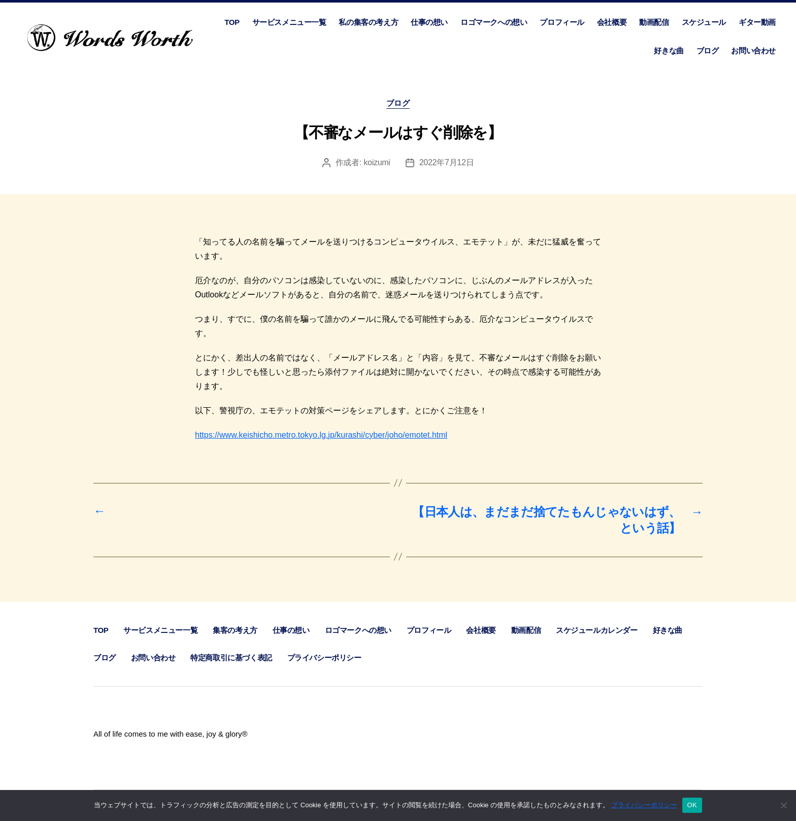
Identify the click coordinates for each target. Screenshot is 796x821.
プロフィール (562, 22)
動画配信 (654, 22)
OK (692, 805)
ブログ (707, 50)
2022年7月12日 (446, 162)
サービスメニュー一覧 (289, 22)
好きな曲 (668, 50)
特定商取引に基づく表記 (231, 657)
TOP (231, 22)
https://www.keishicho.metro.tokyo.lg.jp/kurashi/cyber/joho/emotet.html (321, 435)
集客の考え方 (235, 630)
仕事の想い (429, 22)
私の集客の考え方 (368, 22)
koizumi (376, 162)
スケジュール (704, 22)
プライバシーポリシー (324, 657)
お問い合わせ (753, 50)
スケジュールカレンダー (596, 630)
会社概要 (611, 22)
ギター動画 (757, 22)
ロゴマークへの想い (493, 22)
